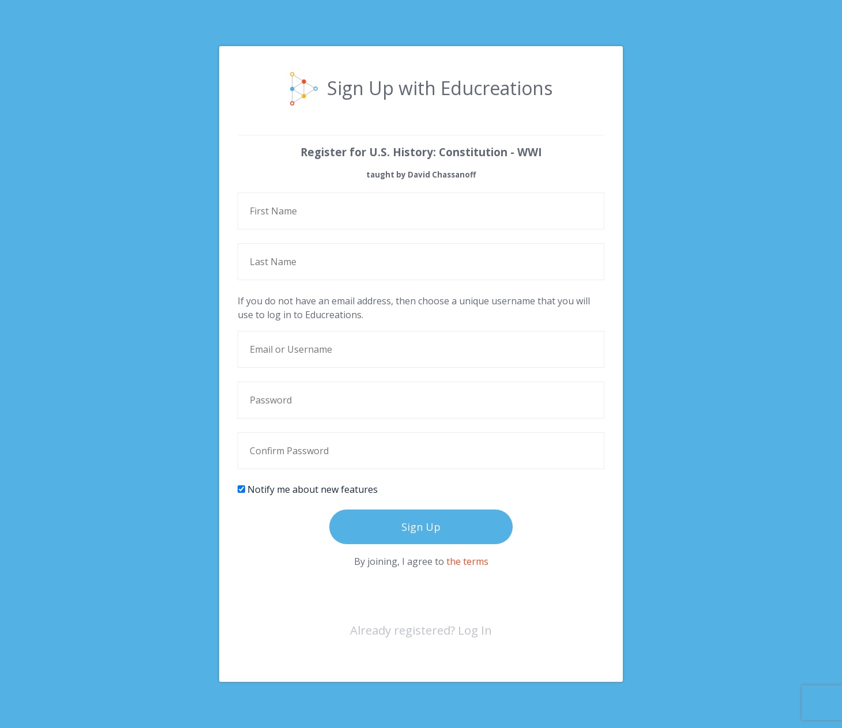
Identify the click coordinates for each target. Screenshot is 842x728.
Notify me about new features (308, 489)
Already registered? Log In (421, 630)
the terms (467, 561)
